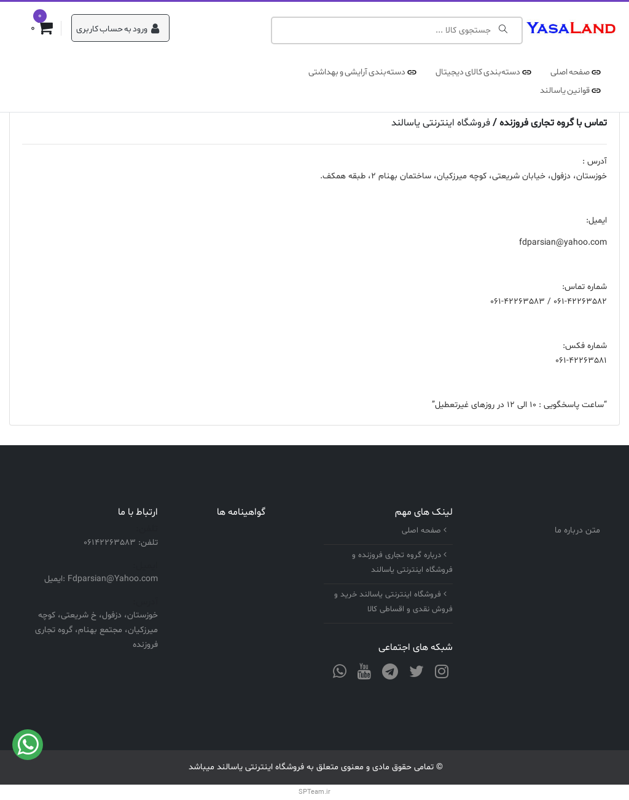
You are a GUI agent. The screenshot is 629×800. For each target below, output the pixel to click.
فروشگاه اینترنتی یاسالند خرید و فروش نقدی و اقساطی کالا (393, 602)
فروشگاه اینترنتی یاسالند (440, 123)
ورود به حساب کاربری (117, 29)
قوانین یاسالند (565, 91)
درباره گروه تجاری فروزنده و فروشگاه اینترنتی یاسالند (402, 563)
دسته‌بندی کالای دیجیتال (478, 72)
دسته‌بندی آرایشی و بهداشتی (356, 72)
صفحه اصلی (570, 72)
